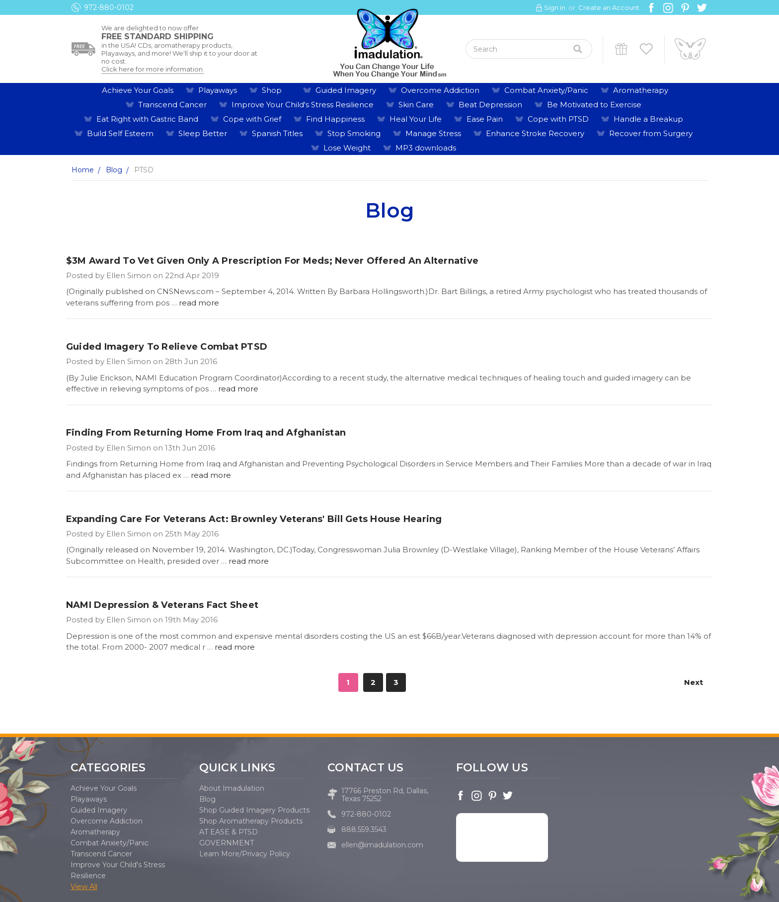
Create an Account (608, 7)
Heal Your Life (416, 119)
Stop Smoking (354, 133)
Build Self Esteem (120, 133)
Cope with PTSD (558, 119)
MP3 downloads (425, 147)
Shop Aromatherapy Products (251, 821)
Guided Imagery (345, 90)
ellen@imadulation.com (382, 844)
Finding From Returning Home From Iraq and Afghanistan (206, 432)
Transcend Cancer (172, 104)
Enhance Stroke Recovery (535, 133)
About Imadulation (231, 788)
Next (698, 682)
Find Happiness (335, 119)
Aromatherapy (645, 90)
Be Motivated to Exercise (594, 104)
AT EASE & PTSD (228, 831)
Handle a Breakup (648, 119)
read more (199, 302)
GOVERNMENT (226, 842)
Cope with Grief (252, 119)
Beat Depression (490, 104)
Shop (276, 90)
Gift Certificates (621, 49)
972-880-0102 (109, 7)
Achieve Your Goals (137, 90)
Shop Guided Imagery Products (254, 810)
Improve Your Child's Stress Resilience (303, 104)
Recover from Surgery (651, 133)
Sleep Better (202, 133)
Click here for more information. (152, 69)
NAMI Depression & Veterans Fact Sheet (162, 605)
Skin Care (416, 104)
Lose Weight (347, 147)
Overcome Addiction (440, 90)
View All (84, 886)
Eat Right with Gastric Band (147, 119)
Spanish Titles (277, 133)
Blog (207, 799)
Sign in (554, 7)
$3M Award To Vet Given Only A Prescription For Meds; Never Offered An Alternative (272, 260)
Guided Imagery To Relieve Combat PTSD (166, 346)
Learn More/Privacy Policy (244, 853)
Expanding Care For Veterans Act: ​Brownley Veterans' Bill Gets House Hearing (254, 519)
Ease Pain (485, 119)
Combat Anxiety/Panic (546, 90)
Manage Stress (433, 133)
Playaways (217, 90)
